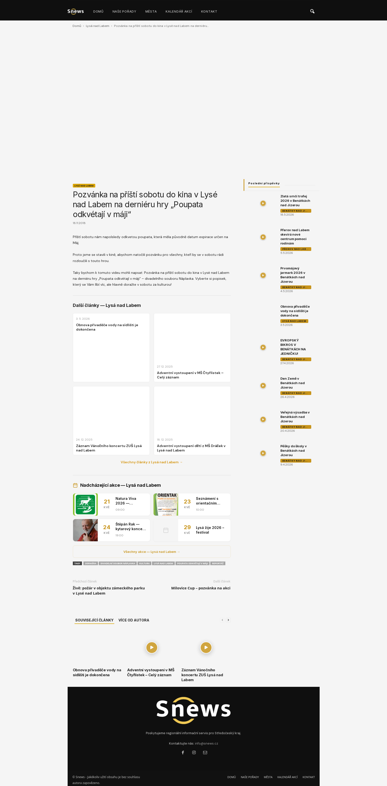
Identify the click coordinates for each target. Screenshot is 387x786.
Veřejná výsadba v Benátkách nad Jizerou (295, 416)
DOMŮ (98, 11)
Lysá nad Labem (97, 26)
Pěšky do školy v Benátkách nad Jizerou (293, 450)
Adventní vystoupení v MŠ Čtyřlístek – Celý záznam (150, 672)
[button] (312, 11)
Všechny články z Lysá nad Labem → (152, 462)
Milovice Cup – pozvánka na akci (201, 587)
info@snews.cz (206, 743)
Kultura (144, 563)
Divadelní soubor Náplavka (117, 563)
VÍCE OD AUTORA (133, 620)
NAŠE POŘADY (124, 11)
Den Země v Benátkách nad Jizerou (292, 382)
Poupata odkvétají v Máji (192, 563)
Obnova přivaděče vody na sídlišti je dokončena (97, 672)
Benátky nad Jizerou (296, 210)
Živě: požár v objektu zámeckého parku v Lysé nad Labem (109, 590)
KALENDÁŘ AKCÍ (179, 11)
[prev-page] (222, 620)
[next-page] (228, 620)
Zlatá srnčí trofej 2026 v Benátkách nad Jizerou (295, 200)
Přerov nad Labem (296, 249)
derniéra (90, 563)
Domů (77, 26)
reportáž (217, 563)
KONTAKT (209, 11)
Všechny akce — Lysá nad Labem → (151, 552)
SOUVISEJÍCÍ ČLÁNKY (94, 620)
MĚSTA (151, 11)
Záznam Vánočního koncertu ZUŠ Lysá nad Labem (202, 675)
